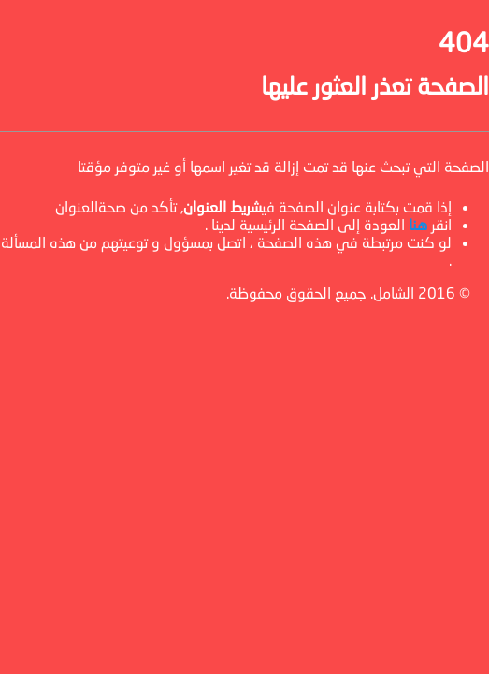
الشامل (393, 292)
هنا (418, 224)
